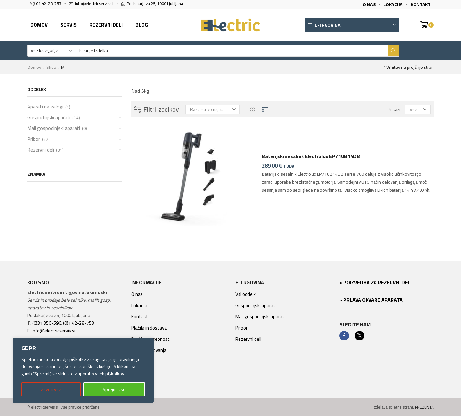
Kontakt (139, 316)
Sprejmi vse (114, 389)
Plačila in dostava (149, 327)
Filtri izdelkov (157, 109)
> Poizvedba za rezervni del (374, 282)
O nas (137, 294)
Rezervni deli (106, 24)
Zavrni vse (51, 389)
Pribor (33, 139)
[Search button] (393, 50)
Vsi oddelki (246, 294)
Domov (39, 24)
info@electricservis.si (53, 330)
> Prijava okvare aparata (371, 300)
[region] (83, 370)
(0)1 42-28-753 (78, 323)
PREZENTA (424, 407)
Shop (51, 67)
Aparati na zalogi (45, 107)
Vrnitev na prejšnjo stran (410, 67)
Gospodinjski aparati (48, 117)
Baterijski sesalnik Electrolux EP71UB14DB (311, 156)
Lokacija (139, 305)
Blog (141, 24)
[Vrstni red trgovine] (212, 109)
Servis (69, 24)
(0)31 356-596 (46, 323)
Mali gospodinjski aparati (53, 128)
